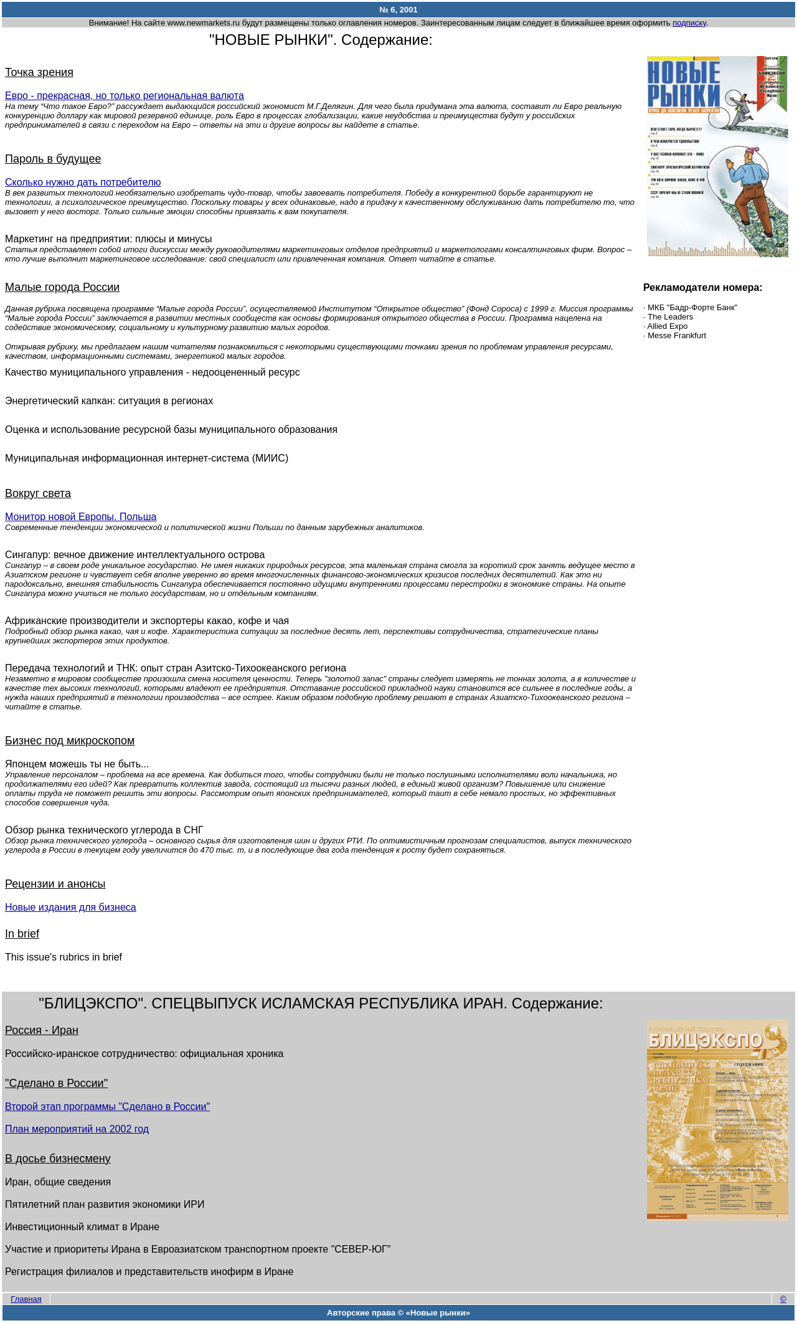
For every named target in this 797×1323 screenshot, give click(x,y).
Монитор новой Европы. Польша (80, 516)
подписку (688, 22)
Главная (26, 1299)
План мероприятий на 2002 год (77, 1129)
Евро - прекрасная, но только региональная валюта (124, 95)
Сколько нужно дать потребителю (83, 182)
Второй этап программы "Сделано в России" (107, 1106)
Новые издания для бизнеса (70, 907)
